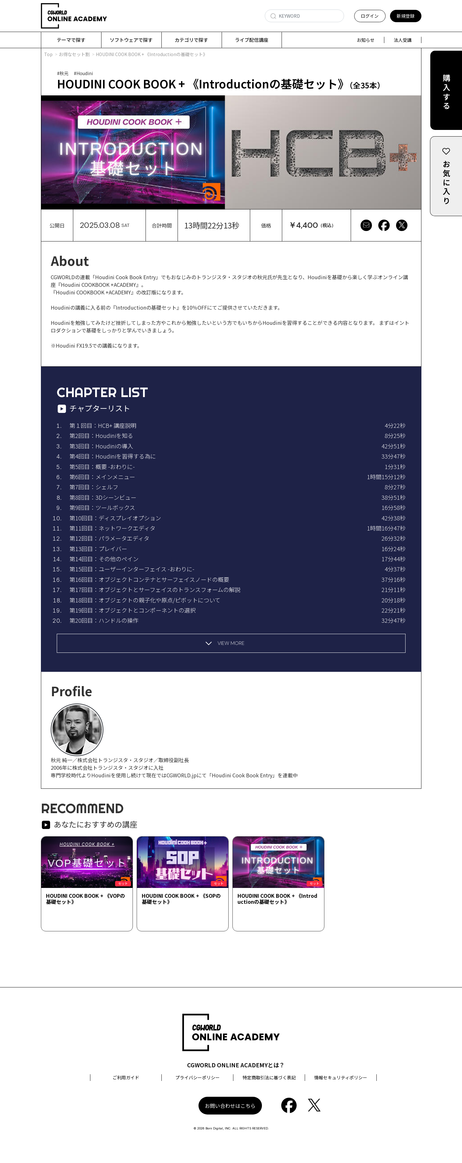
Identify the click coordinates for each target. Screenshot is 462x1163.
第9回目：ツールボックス (102, 508)
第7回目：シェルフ (93, 487)
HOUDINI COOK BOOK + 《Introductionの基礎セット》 (277, 899)
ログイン (370, 16)
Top (48, 54)
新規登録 (405, 16)
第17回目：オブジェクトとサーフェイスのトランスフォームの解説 (154, 590)
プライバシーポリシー (197, 1078)
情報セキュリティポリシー (340, 1078)
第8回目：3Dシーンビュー (102, 497)
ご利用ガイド (126, 1078)
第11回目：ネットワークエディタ (112, 528)
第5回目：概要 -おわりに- (102, 467)
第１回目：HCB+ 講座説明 (102, 425)
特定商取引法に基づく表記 (269, 1078)
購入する (446, 92)
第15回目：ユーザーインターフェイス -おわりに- (131, 569)
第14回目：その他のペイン (104, 559)
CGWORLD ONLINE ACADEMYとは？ (236, 1065)
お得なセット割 (74, 54)
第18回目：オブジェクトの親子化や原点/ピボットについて (144, 600)
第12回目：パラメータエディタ (109, 538)
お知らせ (365, 40)
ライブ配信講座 (251, 39)
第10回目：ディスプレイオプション (115, 518)
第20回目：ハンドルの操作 (104, 620)
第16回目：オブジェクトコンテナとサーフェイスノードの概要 (149, 579)
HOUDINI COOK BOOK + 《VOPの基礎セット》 (85, 899)
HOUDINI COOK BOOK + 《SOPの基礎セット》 (181, 899)
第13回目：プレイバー (98, 549)
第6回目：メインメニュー (102, 477)
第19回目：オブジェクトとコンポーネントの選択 (132, 610)
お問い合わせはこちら (230, 1106)
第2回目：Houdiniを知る (101, 436)
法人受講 (403, 40)
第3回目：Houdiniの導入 (101, 446)
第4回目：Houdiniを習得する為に (112, 456)
